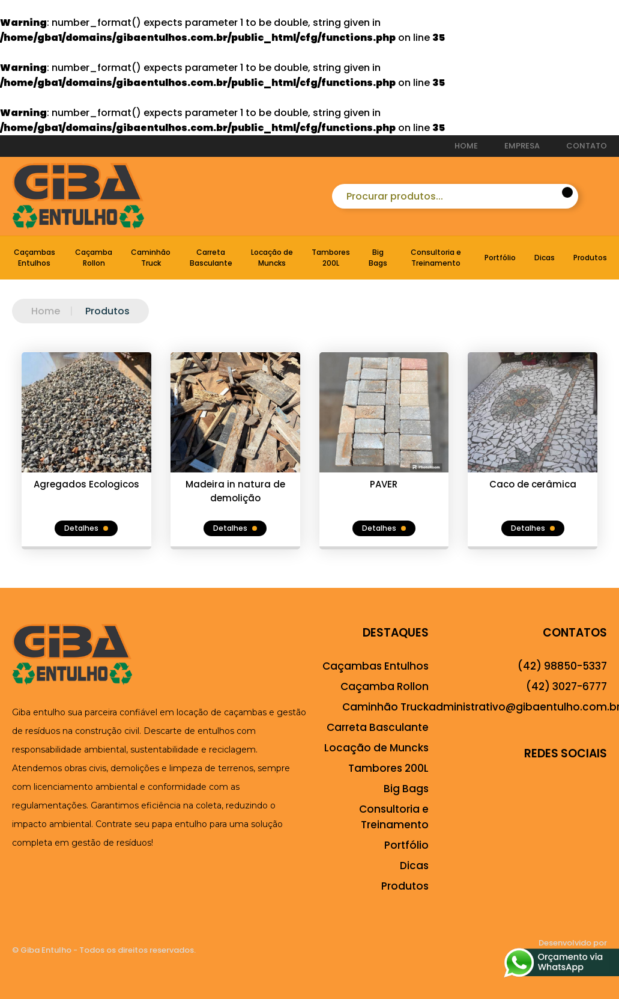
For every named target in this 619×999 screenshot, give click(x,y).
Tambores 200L (331, 257)
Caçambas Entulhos (34, 257)
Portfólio (500, 257)
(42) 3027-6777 (566, 686)
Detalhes (86, 528)
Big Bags (378, 257)
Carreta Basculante (211, 257)
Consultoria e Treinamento (436, 257)
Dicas (544, 257)
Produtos (590, 257)
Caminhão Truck (151, 257)
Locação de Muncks (272, 257)
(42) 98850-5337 (562, 666)
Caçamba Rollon (93, 257)
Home (45, 311)
